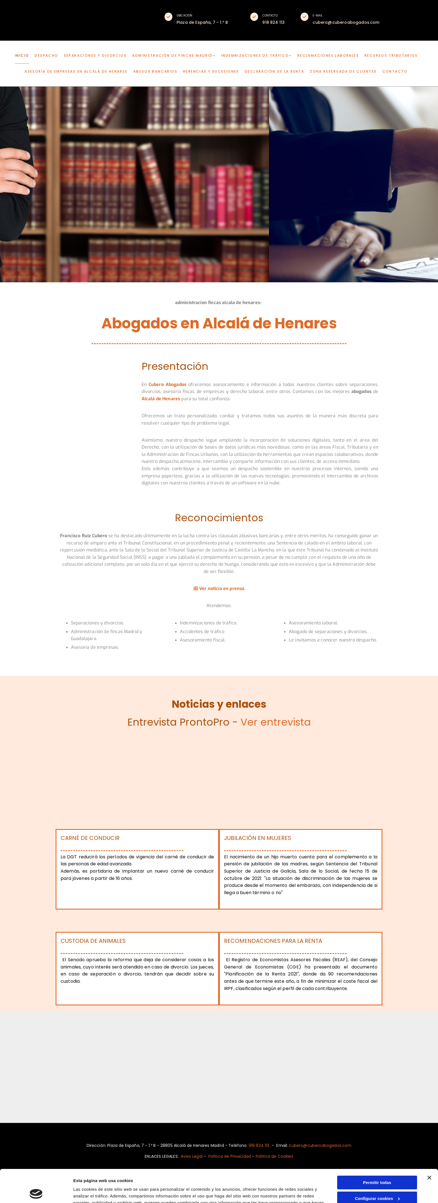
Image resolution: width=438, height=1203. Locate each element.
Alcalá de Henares (161, 399)
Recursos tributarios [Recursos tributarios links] (391, 55)
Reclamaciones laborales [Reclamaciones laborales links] (328, 55)
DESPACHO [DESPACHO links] (46, 55)
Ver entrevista (276, 722)
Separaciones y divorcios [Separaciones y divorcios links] (95, 55)
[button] (168, 17)
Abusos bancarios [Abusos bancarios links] (155, 71)
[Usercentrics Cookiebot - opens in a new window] (36, 1192)
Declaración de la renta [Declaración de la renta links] (274, 71)
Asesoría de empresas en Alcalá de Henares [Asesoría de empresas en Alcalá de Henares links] (76, 71)
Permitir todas (377, 1149)
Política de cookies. (215, 1176)
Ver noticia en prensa (219, 588)
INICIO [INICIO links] (22, 55)
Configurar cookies (377, 1165)
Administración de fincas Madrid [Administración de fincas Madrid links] (172, 55)
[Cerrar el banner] (429, 1145)
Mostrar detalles (89, 1192)
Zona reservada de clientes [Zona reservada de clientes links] (343, 71)
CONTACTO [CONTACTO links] (395, 71)
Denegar (377, 1181)
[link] (176, 56)
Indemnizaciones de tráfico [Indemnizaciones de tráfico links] (255, 55)
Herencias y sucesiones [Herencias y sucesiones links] (211, 71)
